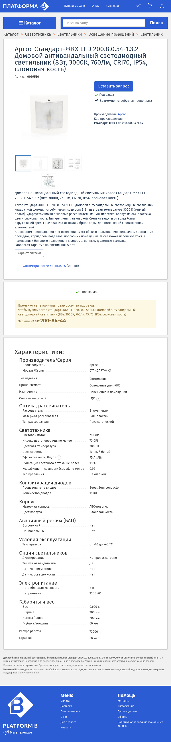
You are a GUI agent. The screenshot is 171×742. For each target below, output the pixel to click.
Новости (66, 727)
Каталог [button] (30, 23)
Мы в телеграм (17, 732)
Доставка (66, 706)
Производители (127, 711)
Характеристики (29, 253)
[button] (98, 399)
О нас (95, 5)
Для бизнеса (68, 722)
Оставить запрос (114, 86)
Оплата (65, 700)
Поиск (156, 22)
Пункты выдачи (74, 5)
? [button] (58, 457)
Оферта (122, 716)
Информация (126, 706)
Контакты (112, 5)
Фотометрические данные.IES (44, 266)
